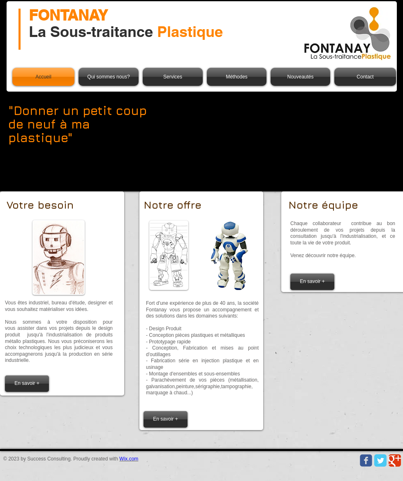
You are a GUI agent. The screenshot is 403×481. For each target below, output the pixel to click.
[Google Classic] (395, 460)
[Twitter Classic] (380, 460)
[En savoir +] (27, 383)
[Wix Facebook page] (366, 460)
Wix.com (128, 459)
